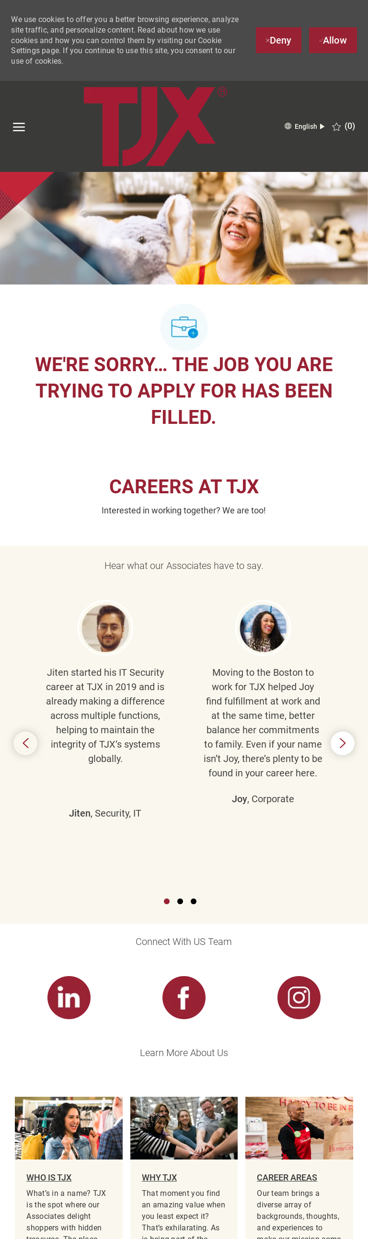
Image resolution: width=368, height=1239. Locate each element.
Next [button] (343, 637)
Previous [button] (25, 637)
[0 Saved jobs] (343, 126)
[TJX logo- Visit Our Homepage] (155, 126)
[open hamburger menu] (19, 126)
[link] (68, 785)
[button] (304, 126)
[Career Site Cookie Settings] (183, 1128)
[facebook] (21, 1225)
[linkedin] (55, 1225)
